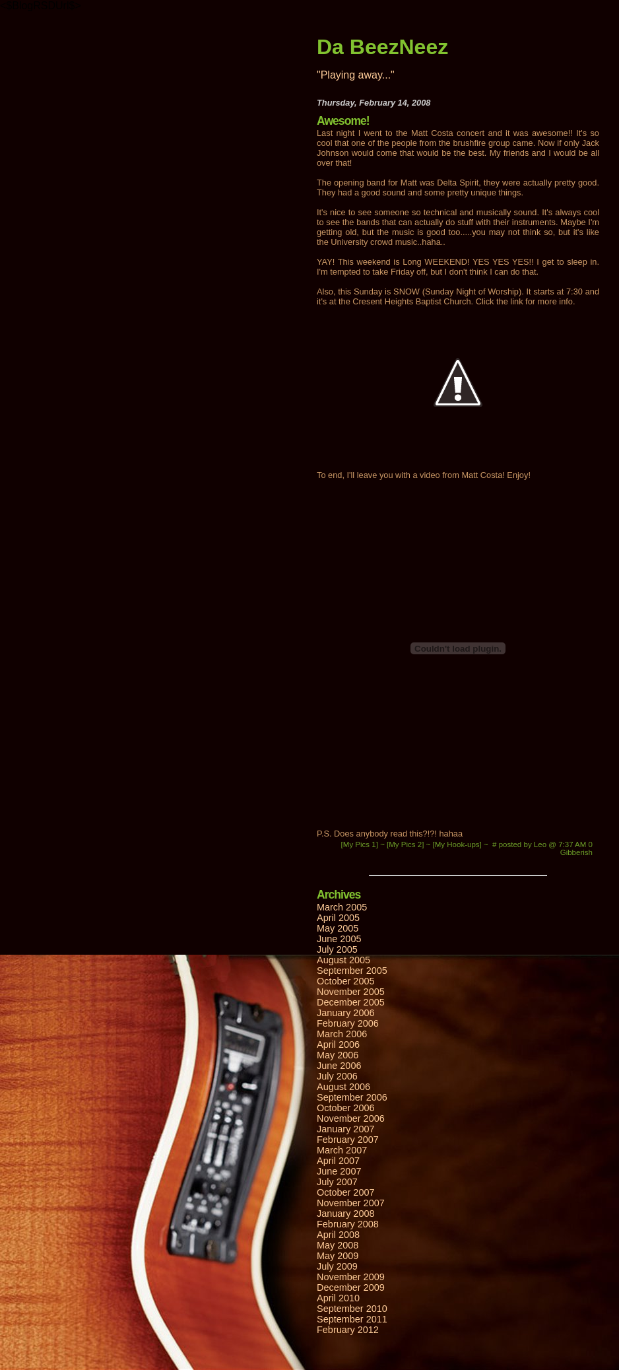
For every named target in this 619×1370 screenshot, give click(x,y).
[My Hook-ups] (458, 844)
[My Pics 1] (361, 844)
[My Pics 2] (406, 844)
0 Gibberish (576, 848)
